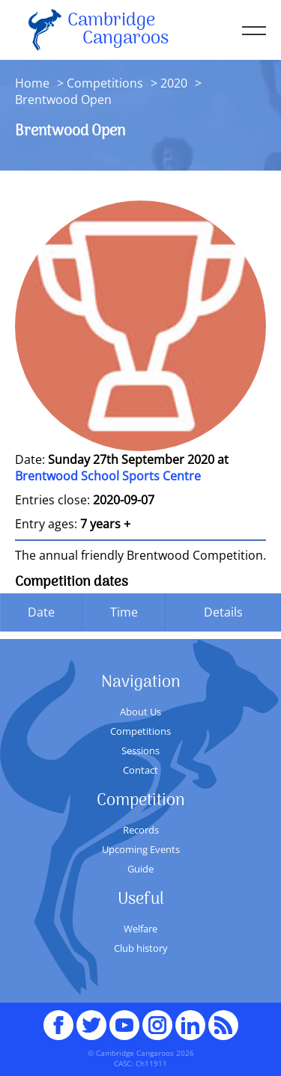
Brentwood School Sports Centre (108, 476)
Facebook (58, 1018)
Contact (140, 770)
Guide (140, 868)
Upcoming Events (141, 849)
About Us (140, 711)
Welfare (140, 928)
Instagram (157, 1018)
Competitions (105, 83)
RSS (223, 1018)
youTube (124, 1018)
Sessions (140, 750)
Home (32, 83)
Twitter (91, 1018)
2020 (173, 83)
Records (141, 830)
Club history (141, 948)
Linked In (190, 1025)
